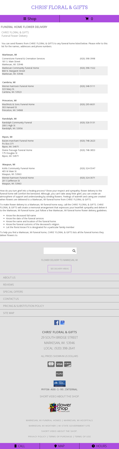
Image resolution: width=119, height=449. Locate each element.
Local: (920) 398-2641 (59, 348)
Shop (29, 18)
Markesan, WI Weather (42, 425)
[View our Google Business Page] (62, 324)
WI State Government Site (74, 425)
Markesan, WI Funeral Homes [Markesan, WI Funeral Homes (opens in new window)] (43, 420)
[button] (60, 384)
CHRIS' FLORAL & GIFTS (59, 7)
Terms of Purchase (60, 436)
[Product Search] (60, 250)
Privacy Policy (37, 436)
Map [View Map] (59, 446)
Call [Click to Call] (20, 446)
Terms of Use (83, 436)
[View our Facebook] (56, 324)
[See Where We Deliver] (59, 268)
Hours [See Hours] (99, 446)
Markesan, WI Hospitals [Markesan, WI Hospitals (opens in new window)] (78, 420)
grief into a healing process (31, 190)
